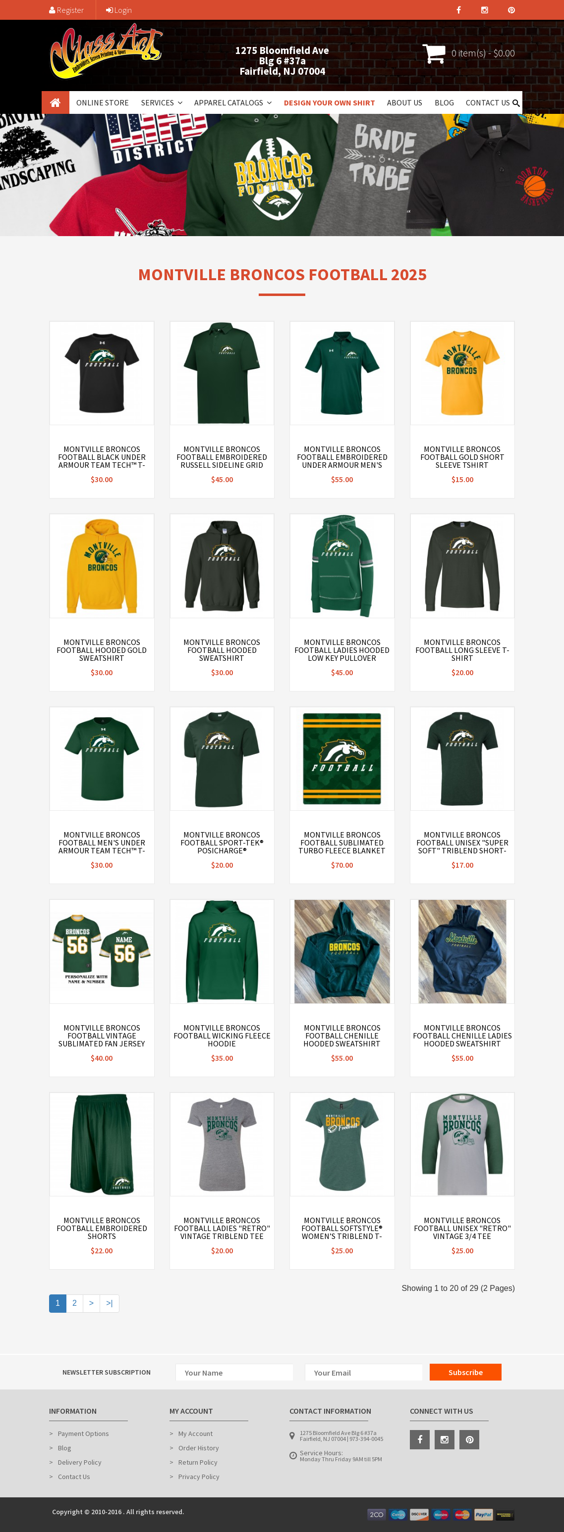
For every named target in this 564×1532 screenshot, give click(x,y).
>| (109, 1303)
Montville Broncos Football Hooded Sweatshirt (221, 650)
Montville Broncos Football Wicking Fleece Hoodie (222, 1035)
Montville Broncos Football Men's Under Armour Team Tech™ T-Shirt (101, 846)
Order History (198, 1447)
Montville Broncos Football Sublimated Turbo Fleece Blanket (342, 842)
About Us (404, 102)
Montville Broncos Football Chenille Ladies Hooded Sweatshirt (462, 1035)
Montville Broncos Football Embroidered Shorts (101, 1228)
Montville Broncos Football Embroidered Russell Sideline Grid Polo (221, 461)
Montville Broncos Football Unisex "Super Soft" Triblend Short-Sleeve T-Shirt (462, 846)
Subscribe (466, 1372)
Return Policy (198, 1462)
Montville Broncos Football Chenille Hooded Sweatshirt (342, 1035)
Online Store (102, 102)
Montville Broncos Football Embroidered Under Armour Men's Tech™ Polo (342, 461)
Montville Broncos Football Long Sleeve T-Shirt (462, 650)
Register (66, 10)
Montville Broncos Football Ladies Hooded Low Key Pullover (342, 650)
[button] (178, 102)
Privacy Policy (199, 1476)
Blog (444, 102)
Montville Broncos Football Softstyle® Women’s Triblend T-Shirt (342, 1232)
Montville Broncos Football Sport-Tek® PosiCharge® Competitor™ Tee (222, 846)
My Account (195, 1433)
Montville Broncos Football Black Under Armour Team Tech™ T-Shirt (102, 461)
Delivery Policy (80, 1462)
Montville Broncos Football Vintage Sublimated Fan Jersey (101, 1035)
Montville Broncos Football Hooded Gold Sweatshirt (101, 650)
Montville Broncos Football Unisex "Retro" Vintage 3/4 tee (462, 1228)
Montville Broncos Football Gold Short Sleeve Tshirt (462, 457)
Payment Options (83, 1433)
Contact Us (488, 102)
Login (119, 10)
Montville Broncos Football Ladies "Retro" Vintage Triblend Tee (222, 1228)
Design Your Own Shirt (329, 102)
